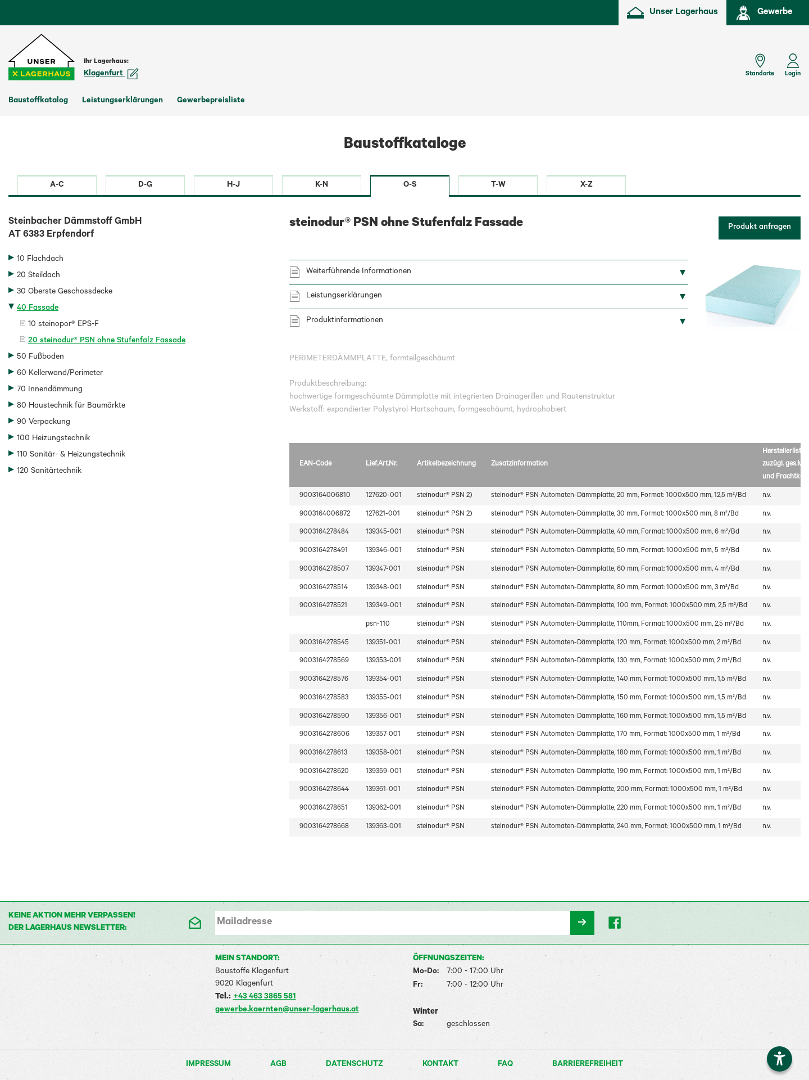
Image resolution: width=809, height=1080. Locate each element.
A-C (57, 185)
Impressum (208, 1064)
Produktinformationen (344, 321)
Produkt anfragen (759, 227)
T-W (498, 185)
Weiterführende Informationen (358, 272)
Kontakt (440, 1064)
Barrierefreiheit (587, 1064)
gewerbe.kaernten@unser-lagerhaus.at (287, 1010)
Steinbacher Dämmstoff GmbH (140, 229)
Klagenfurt (111, 74)
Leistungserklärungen (122, 101)
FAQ (505, 1064)
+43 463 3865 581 (264, 997)
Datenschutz (354, 1064)
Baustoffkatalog (38, 101)
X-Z (586, 185)
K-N (321, 185)
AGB (278, 1064)
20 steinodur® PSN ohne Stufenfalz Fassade (106, 341)
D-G (145, 185)
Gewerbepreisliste (211, 101)
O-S (409, 185)
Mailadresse (244, 922)
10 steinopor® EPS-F (63, 324)
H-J (233, 185)
